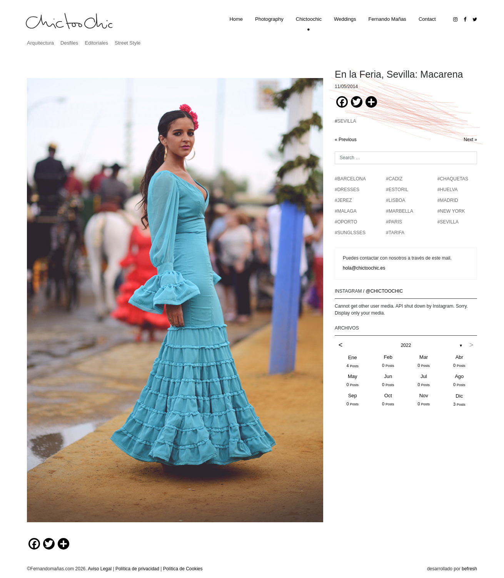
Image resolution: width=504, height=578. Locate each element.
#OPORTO (346, 222)
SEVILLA (346, 121)
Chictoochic (309, 19)
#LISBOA (395, 200)
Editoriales (96, 43)
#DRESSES (347, 189)
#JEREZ (343, 200)
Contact (427, 19)
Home (236, 19)
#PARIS (394, 222)
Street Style (127, 43)
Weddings (345, 19)
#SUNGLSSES (350, 232)
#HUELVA (447, 189)
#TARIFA (395, 232)
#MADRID (447, 200)
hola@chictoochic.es (364, 268)
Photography (269, 19)
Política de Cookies (183, 568)
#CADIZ (394, 179)
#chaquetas (452, 179)
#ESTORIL (397, 189)
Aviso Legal (100, 568)
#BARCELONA (350, 179)
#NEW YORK (451, 211)
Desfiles (69, 43)
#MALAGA (346, 211)
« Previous (346, 139)
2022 (406, 345)
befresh (469, 568)
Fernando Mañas (387, 19)
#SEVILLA (448, 222)
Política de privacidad (137, 568)
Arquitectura (40, 43)
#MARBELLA (399, 211)
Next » (470, 139)
